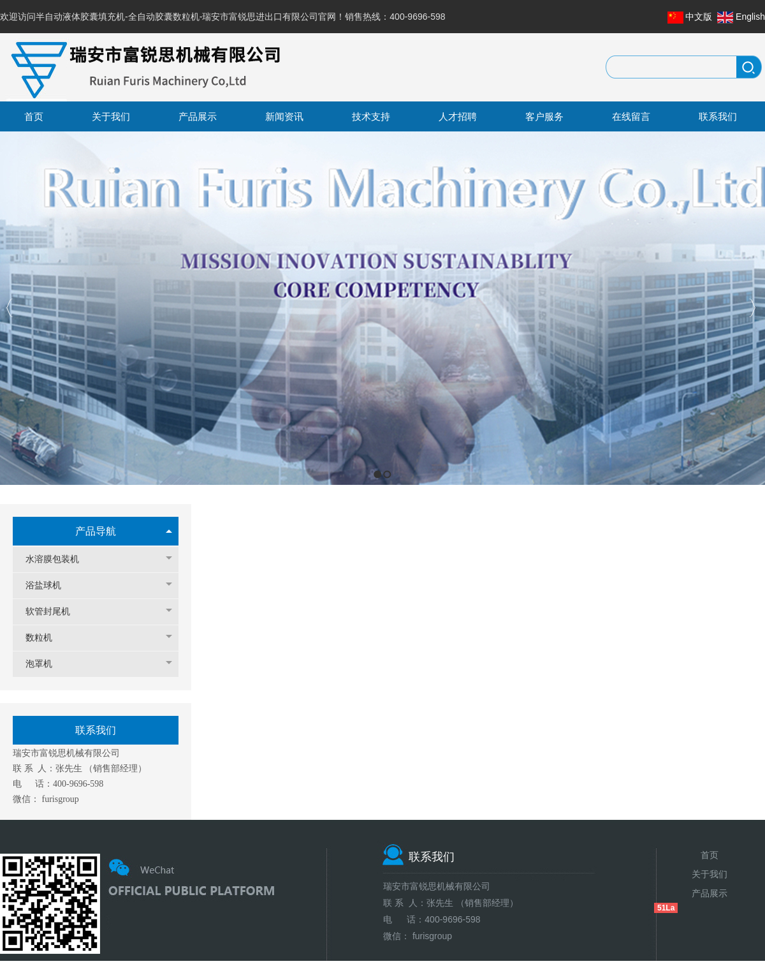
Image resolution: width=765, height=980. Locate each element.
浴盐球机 (50, 585)
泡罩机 (45, 664)
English (750, 16)
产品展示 (709, 893)
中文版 (698, 16)
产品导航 (95, 531)
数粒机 (45, 637)
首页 (709, 855)
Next (751, 308)
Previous (9, 308)
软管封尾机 (54, 611)
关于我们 (709, 874)
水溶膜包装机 (59, 559)
